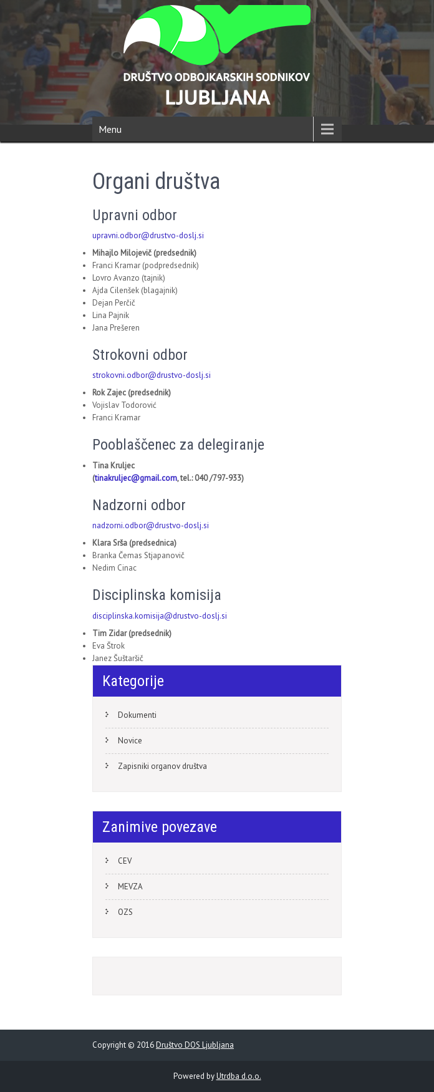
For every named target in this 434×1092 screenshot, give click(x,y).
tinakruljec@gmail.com (136, 478)
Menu (110, 129)
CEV (125, 861)
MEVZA (130, 886)
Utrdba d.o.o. (238, 1076)
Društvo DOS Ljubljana (195, 1045)
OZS (125, 912)
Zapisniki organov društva (162, 766)
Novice (130, 740)
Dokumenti (137, 715)
